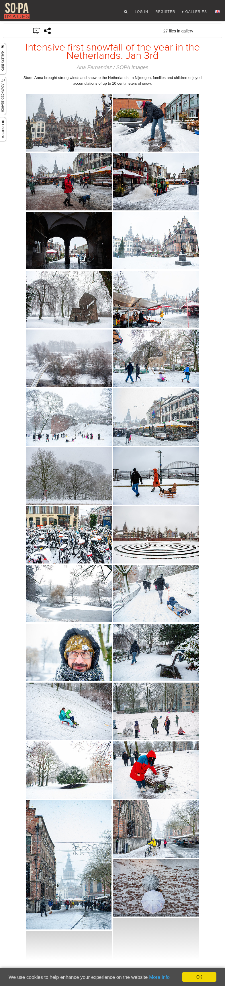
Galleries (196, 12)
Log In (141, 12)
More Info (159, 977)
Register (165, 12)
